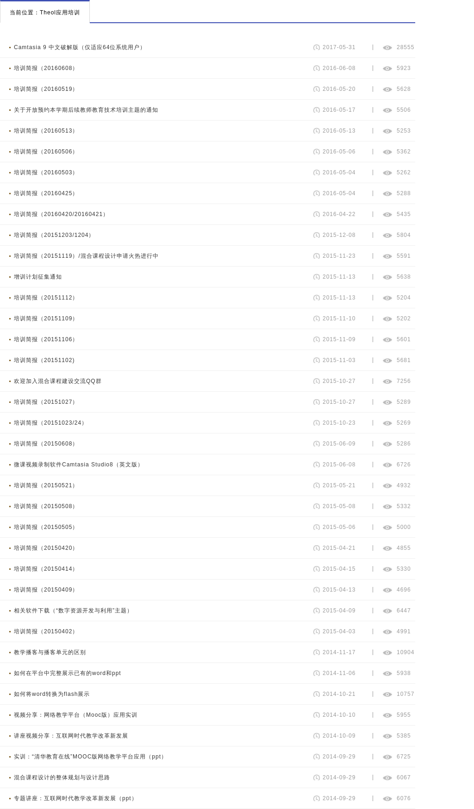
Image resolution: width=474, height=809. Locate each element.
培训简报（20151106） (46, 339)
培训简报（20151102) (44, 360)
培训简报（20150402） (46, 631)
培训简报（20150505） (46, 527)
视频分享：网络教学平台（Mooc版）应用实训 (75, 715)
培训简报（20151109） (46, 318)
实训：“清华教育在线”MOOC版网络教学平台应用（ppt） (90, 756)
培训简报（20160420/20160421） (61, 214)
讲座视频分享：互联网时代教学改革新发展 (71, 736)
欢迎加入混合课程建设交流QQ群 (58, 381)
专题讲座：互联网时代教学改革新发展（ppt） (75, 798)
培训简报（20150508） (46, 506)
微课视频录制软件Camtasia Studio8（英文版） (78, 464)
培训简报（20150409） (46, 589)
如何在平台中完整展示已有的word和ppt (67, 673)
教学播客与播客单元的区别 (50, 652)
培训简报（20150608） (46, 443)
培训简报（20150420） (46, 548)
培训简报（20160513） (46, 130)
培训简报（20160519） (46, 89)
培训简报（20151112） (46, 297)
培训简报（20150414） (46, 569)
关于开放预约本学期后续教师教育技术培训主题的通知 (86, 110)
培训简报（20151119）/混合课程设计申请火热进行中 (86, 256)
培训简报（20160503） (46, 172)
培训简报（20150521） (46, 485)
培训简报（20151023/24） (50, 423)
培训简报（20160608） (46, 68)
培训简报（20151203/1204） (54, 235)
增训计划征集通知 (38, 277)
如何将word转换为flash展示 (52, 694)
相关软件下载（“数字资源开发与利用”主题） (73, 610)
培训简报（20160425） (46, 193)
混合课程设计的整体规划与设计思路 (62, 777)
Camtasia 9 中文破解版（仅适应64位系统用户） (80, 47)
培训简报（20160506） (46, 151)
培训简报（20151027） (46, 402)
